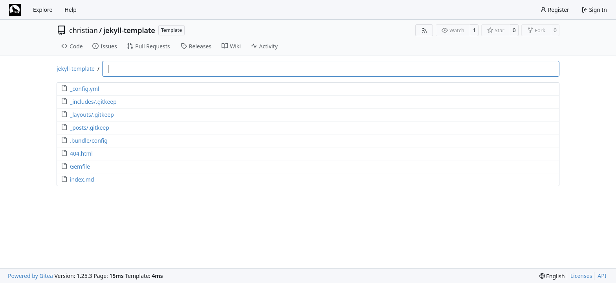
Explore (42, 9)
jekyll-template (129, 30)
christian (83, 30)
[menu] (552, 276)
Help (70, 9)
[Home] (15, 10)
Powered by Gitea (30, 275)
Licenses (581, 275)
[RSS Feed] (424, 30)
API (602, 275)
